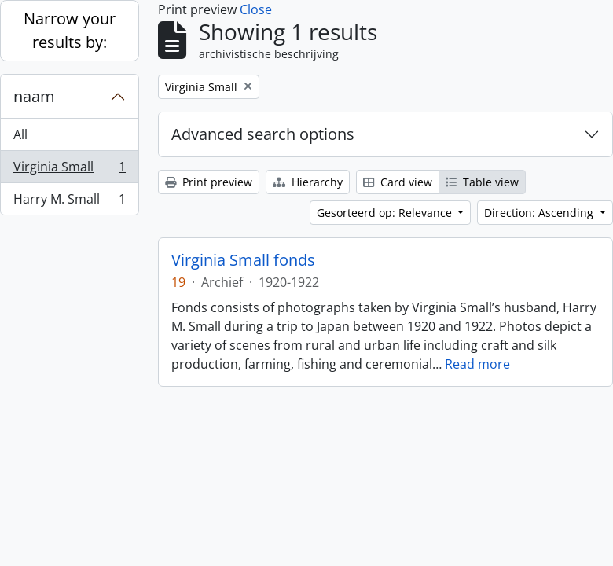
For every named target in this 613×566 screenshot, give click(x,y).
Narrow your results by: (70, 30)
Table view (482, 182)
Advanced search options (262, 134)
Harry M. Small (69, 202)
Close (256, 9)
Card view (397, 182)
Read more (477, 364)
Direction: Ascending (540, 212)
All (20, 134)
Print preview (208, 182)
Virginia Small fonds (243, 260)
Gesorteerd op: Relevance (386, 212)
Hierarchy (308, 182)
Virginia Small (69, 170)
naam (34, 96)
